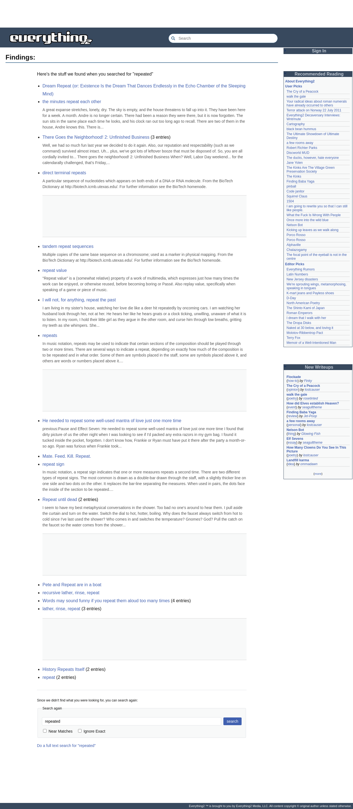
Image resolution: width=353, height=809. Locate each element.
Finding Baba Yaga (300, 181)
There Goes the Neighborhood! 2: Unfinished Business (95, 137)
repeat (48, 677)
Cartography (296, 124)
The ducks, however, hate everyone (313, 158)
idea (291, 464)
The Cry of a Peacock (302, 91)
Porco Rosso (296, 235)
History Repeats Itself (63, 669)
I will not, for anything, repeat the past (79, 300)
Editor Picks (294, 264)
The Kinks (294, 176)
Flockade (294, 377)
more (317, 473)
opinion (293, 390)
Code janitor (295, 191)
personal (294, 425)
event (292, 407)
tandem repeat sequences (67, 246)
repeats (49, 335)
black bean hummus (301, 129)
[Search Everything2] (223, 38)
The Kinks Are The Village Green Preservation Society (311, 169)
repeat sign (53, 464)
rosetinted (310, 398)
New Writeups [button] (319, 367)
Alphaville (294, 245)
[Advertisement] (176, 13)
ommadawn (308, 464)
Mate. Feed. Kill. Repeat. (66, 456)
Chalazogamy (297, 250)
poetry (292, 398)
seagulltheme (312, 407)
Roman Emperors (299, 313)
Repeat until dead (59, 499)
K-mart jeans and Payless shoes (310, 293)
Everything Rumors (301, 269)
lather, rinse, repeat (61, 608)
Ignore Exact (91, 731)
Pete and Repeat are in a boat (71, 584)
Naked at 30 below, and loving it (310, 328)
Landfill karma (298, 460)
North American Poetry (303, 303)
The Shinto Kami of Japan (306, 308)
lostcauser (312, 390)
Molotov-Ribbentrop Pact (305, 333)
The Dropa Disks (299, 323)
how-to (293, 381)
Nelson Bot (295, 225)
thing (291, 434)
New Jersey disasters (302, 279)
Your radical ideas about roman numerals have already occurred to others (317, 103)
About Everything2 (300, 81)
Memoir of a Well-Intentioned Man (311, 343)
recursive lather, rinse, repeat (70, 592)
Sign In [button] (319, 51)
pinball (291, 186)
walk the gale (296, 96)
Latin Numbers (297, 274)
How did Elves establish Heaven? (313, 403)
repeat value (54, 270)
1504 (290, 201)
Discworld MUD (298, 153)
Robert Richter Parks (302, 148)
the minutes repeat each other (71, 101)
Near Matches (58, 731)
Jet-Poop (310, 416)
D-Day (291, 298)
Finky (308, 381)
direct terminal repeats (64, 172)
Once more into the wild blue (307, 220)
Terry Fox (293, 338)
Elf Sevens (295, 439)
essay (292, 442)
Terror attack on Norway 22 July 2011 (314, 110)
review (292, 416)
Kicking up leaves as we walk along (312, 230)
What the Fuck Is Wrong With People (314, 215)
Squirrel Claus (297, 196)
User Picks (293, 86)
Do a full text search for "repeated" (66, 745)
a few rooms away (300, 143)
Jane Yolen (295, 163)
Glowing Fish (310, 434)
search (232, 721)
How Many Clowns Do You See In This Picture (316, 449)
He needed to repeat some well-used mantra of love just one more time (111, 420)
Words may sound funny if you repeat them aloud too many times (106, 600)
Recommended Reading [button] (319, 74)
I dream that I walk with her (306, 318)
